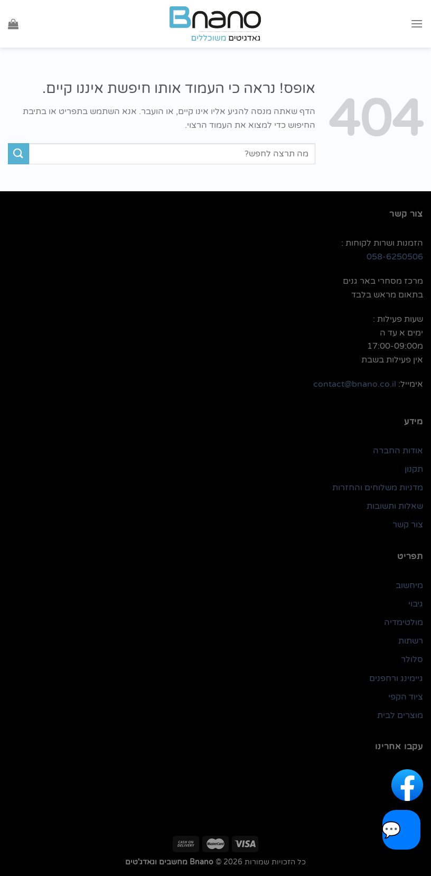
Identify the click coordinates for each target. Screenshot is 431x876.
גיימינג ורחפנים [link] (396, 678)
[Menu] (416, 23)
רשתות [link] (410, 641)
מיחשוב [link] (409, 585)
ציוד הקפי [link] (405, 697)
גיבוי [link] (415, 604)
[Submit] (18, 153)
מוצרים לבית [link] (400, 715)
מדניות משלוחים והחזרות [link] (377, 487)
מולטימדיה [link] (403, 622)
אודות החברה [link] (398, 450)
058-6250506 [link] (395, 256)
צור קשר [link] (407, 524)
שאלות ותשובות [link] (395, 506)
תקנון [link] (414, 469)
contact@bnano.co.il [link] (354, 384)
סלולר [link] (412, 659)
